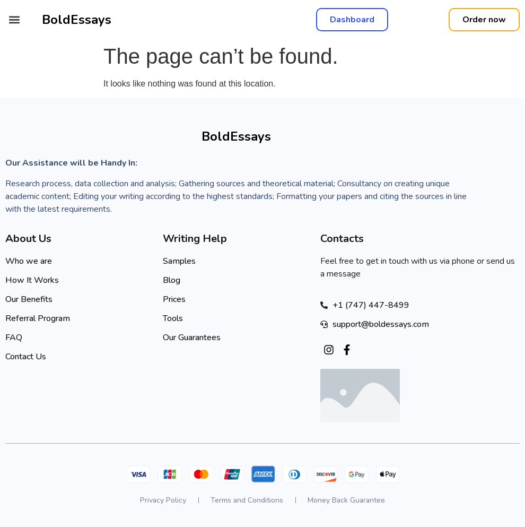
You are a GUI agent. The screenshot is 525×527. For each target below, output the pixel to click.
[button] (14, 20)
